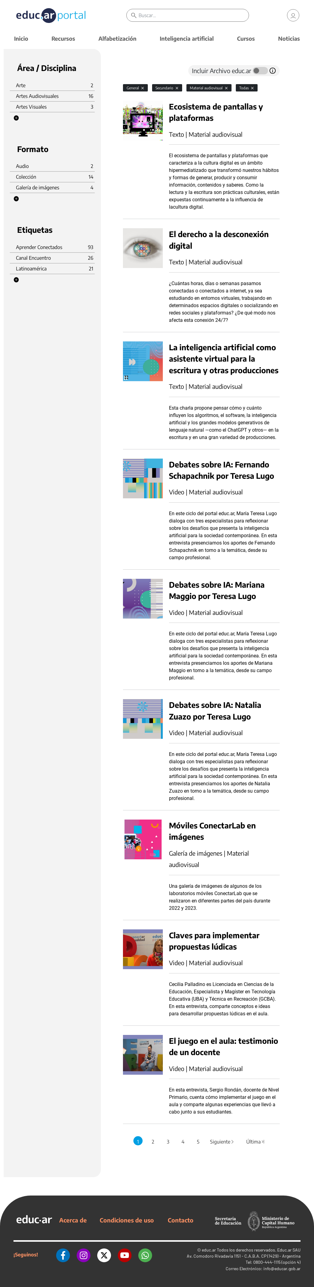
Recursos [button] (63, 38)
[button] (16, 118)
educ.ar (209, 1249)
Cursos (246, 38)
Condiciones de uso (127, 1220)
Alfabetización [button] (117, 38)
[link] (293, 15)
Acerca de (73, 1220)
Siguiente (222, 1141)
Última (255, 1141)
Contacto (180, 1220)
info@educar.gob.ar (282, 1268)
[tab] (135, 71)
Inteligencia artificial (187, 38)
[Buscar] (193, 15)
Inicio (21, 38)
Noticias (289, 38)
